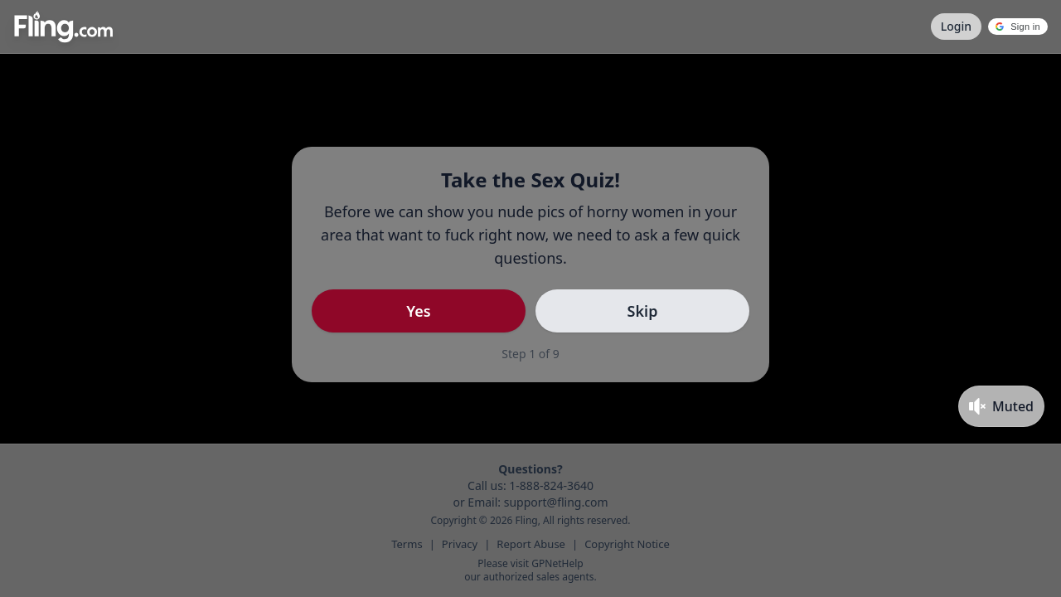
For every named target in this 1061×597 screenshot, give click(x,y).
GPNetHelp (557, 563)
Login (956, 26)
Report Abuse (531, 544)
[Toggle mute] (1001, 406)
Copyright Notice (627, 544)
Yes (418, 311)
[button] (1018, 26)
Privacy (459, 544)
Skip (642, 311)
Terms (406, 544)
